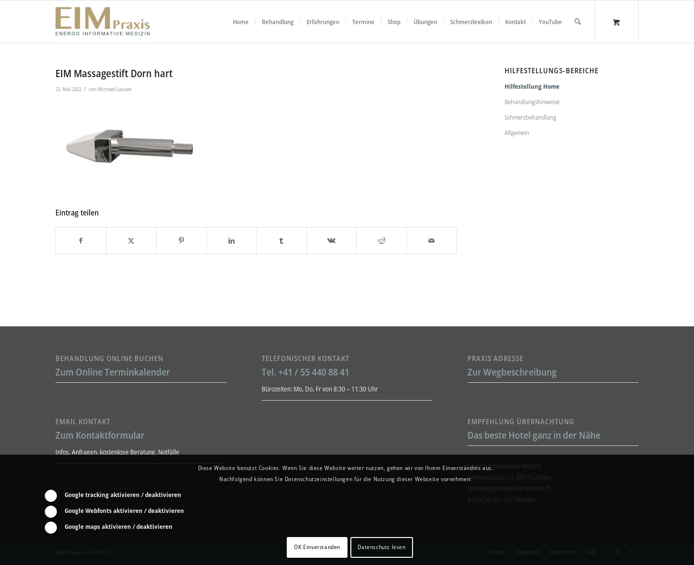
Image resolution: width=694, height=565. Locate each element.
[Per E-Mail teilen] (431, 241)
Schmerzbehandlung (530, 117)
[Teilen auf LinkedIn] (231, 241)
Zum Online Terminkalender (112, 371)
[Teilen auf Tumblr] (282, 241)
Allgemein (517, 132)
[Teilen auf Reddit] (381, 241)
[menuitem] (241, 21)
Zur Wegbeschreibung (512, 371)
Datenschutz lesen (381, 547)
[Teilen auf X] (131, 241)
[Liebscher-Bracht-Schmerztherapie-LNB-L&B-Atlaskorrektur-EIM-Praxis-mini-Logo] (102, 21)
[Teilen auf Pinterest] (181, 241)
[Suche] (577, 21)
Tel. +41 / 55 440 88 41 (305, 371)
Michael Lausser (115, 89)
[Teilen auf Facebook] (81, 241)
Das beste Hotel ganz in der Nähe (534, 435)
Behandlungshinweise (532, 101)
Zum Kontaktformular (100, 435)
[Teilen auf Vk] (332, 241)
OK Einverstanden (317, 547)
